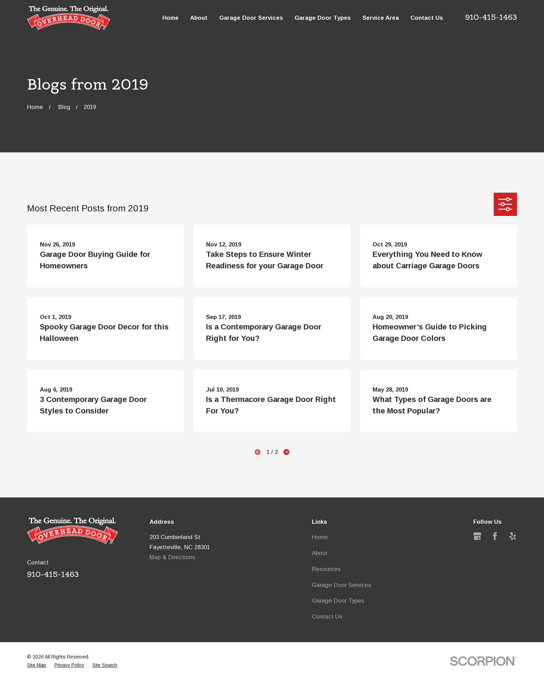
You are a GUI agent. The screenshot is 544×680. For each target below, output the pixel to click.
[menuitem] (36, 665)
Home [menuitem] (170, 18)
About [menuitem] (198, 18)
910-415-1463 (491, 17)
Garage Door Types (338, 600)
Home (320, 537)
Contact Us (327, 616)
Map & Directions (172, 557)
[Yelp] (513, 536)
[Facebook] (495, 536)
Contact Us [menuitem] (426, 18)
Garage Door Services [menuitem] (251, 18)
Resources (326, 569)
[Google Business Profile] (477, 536)
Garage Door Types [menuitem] (323, 18)
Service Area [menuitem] (381, 18)
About (320, 553)
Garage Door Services (341, 585)
